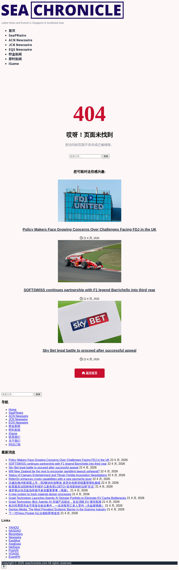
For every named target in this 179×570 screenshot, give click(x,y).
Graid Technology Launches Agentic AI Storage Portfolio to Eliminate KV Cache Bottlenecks (67, 498)
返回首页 (89, 373)
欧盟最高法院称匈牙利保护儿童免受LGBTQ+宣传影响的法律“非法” (51, 486)
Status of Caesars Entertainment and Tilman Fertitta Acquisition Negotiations (58, 475)
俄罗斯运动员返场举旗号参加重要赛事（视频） (39, 490)
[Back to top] (3, 567)
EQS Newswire (20, 49)
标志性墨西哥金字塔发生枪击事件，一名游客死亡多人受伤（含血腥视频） (56, 505)
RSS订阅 (14, 444)
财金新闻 (15, 54)
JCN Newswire (20, 44)
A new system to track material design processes (40, 494)
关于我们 (14, 440)
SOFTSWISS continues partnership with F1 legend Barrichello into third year (89, 290)
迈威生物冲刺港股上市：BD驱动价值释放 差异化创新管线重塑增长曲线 (54, 482)
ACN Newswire (20, 40)
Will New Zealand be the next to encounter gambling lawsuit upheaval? (54, 471)
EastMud (14, 540)
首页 (12, 30)
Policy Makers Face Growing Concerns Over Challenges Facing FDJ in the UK (89, 229)
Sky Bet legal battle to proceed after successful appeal (89, 350)
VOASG (14, 553)
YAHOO (14, 527)
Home (12, 409)
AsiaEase (15, 543)
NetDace (14, 547)
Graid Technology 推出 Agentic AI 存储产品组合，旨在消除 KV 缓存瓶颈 (55, 501)
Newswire (15, 537)
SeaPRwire (17, 35)
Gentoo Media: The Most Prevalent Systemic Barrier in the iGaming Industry (57, 509)
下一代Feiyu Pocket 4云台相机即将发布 (34, 513)
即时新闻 (15, 58)
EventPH (14, 556)
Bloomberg (16, 534)
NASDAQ (15, 530)
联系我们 (14, 436)
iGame (14, 63)
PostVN (13, 550)
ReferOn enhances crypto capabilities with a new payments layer (50, 478)
